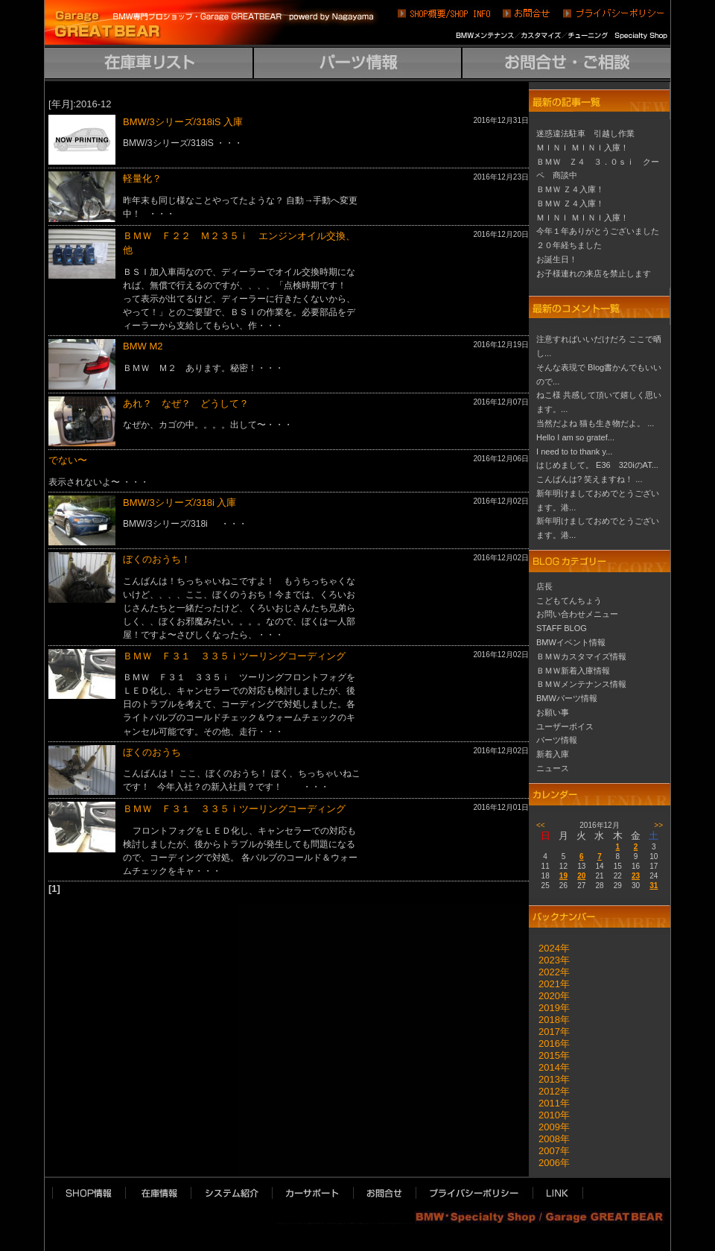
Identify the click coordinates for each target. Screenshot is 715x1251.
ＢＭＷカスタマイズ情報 (581, 656)
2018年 (549, 1019)
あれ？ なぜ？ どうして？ (186, 403)
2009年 (549, 1127)
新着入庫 (552, 754)
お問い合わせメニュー (577, 613)
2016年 (549, 1043)
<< (540, 825)
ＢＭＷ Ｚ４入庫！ (570, 189)
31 (653, 885)
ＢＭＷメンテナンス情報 (581, 684)
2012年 (549, 1091)
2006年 (549, 1162)
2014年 (549, 1067)
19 (563, 876)
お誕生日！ (556, 259)
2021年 (549, 983)
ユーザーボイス (565, 726)
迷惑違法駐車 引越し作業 (585, 133)
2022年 (549, 972)
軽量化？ (142, 178)
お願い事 (552, 712)
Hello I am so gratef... (575, 437)
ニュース (552, 768)
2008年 (549, 1138)
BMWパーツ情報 (566, 698)
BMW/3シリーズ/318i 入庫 (179, 502)
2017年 (549, 1031)
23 (636, 876)
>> (658, 825)
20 (581, 876)
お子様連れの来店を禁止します (593, 273)
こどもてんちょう (569, 600)
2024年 (549, 948)
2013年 (549, 1079)
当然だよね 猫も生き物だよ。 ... (595, 423)
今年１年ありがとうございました (597, 231)
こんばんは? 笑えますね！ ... (589, 479)
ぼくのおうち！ (157, 559)
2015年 (549, 1055)
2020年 (549, 995)
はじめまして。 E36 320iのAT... (597, 464)
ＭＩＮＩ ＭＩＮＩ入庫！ (582, 147)
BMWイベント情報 (571, 642)
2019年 (549, 1007)
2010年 (549, 1115)
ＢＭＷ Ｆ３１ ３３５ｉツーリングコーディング (234, 656)
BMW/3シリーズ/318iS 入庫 (183, 121)
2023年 (549, 960)
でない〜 (67, 460)
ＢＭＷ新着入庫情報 (573, 670)
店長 (544, 586)
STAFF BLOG (561, 628)
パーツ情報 (556, 739)
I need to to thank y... (574, 451)
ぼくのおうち (152, 752)
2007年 (549, 1150)
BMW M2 (142, 346)
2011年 (549, 1103)
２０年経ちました (569, 245)
